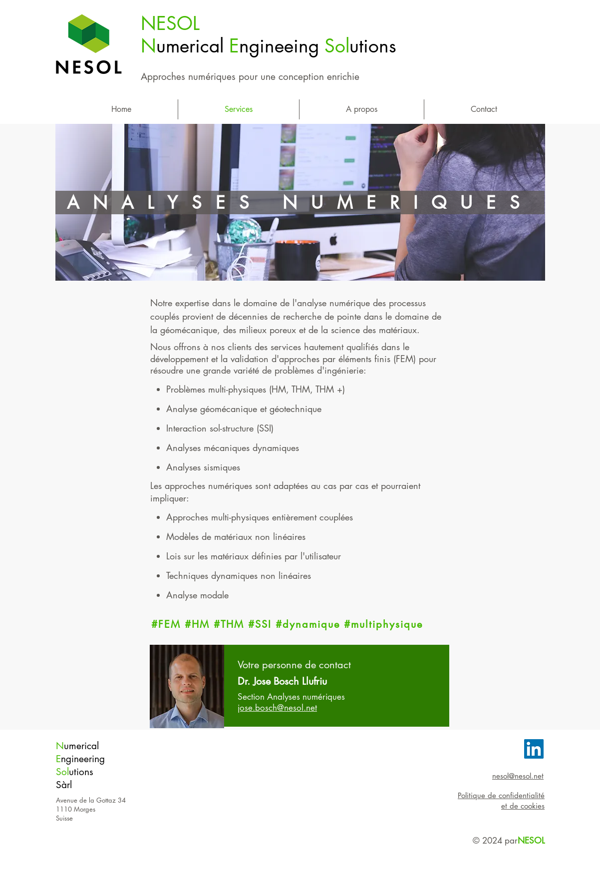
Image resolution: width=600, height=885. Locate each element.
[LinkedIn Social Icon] (534, 749)
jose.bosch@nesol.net (277, 707)
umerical (81, 746)
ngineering (83, 759)
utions (81, 772)
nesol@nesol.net (518, 776)
